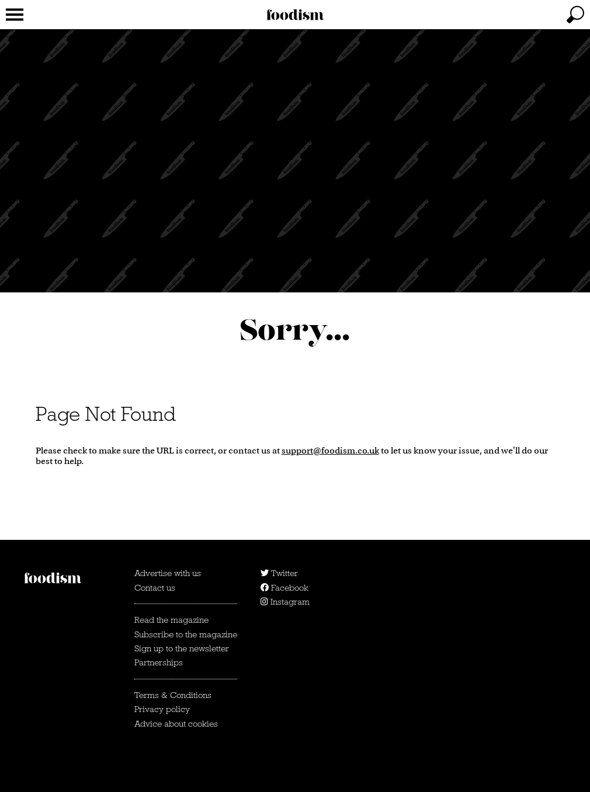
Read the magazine (171, 620)
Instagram (285, 601)
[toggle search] (575, 14)
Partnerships (158, 662)
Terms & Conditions (172, 695)
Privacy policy (162, 709)
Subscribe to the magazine (185, 634)
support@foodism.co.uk (330, 450)
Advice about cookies (176, 723)
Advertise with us (167, 573)
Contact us (154, 587)
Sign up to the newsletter (181, 648)
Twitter (279, 573)
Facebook (284, 587)
